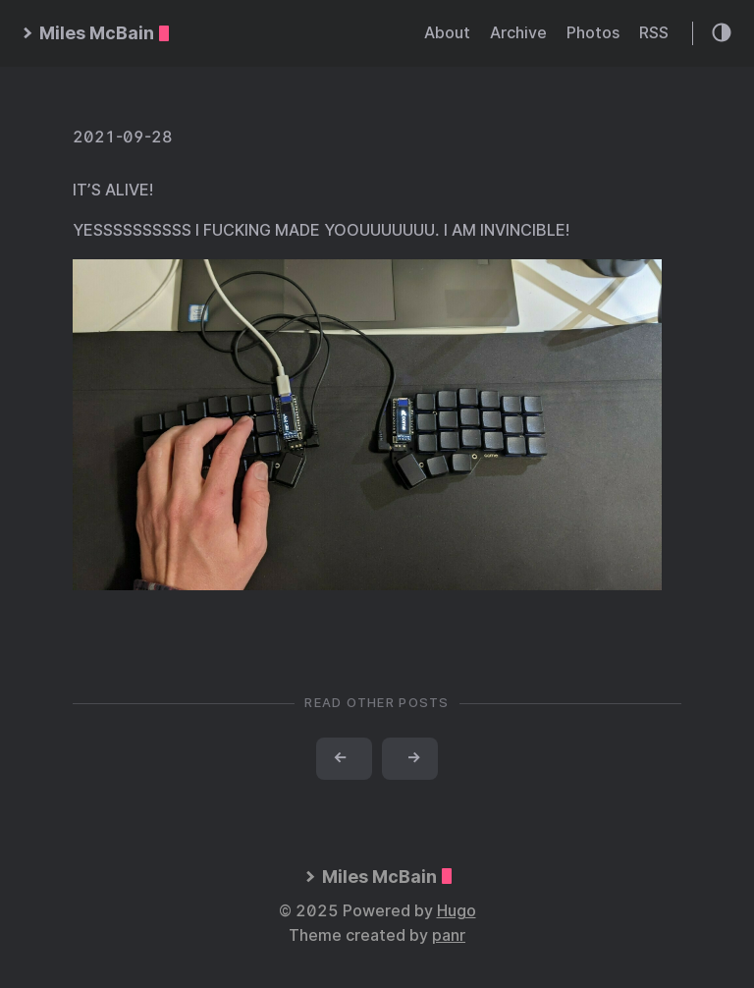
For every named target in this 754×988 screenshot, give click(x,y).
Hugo (456, 911)
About (447, 33)
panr (448, 935)
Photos (592, 33)
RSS (654, 33)
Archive (518, 33)
